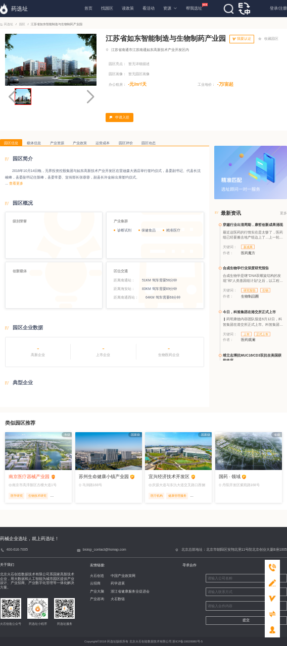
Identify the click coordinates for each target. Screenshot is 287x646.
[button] (90, 96)
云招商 (89, 583)
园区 (22, 24)
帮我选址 (194, 7)
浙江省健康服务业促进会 (125, 591)
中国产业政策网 (118, 575)
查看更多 (16, 183)
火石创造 (91, 575)
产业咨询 (91, 599)
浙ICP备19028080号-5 (187, 641)
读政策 (128, 8)
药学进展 (113, 583)
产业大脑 (91, 591)
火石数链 (113, 599)
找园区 (107, 8)
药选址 (7, 24)
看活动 (148, 8)
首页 (88, 8)
